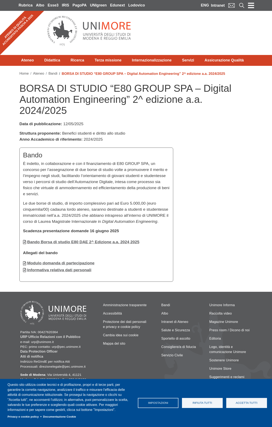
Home (24, 73)
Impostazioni (158, 402)
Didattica (52, 60)
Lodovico (136, 5)
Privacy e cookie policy (23, 416)
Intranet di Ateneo (174, 322)
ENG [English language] (205, 5)
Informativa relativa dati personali (59, 270)
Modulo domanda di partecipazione (60, 263)
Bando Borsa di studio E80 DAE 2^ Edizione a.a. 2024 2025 (83, 242)
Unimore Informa (222, 305)
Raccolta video (220, 313)
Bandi (52, 73)
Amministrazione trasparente (125, 305)
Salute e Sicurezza (175, 330)
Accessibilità (112, 313)
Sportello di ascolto (175, 338)
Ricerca (77, 60)
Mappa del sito (114, 343)
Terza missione (108, 60)
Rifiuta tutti (202, 402)
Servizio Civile (172, 355)
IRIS (65, 5)
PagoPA (79, 5)
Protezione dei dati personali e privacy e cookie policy (124, 324)
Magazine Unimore (223, 322)
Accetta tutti (246, 402)
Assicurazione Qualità (224, 60)
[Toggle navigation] (251, 5)
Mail (231, 5)
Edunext (117, 5)
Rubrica (26, 5)
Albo (40, 5)
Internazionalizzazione (152, 60)
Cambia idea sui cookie (121, 335)
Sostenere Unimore (224, 360)
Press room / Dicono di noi (229, 330)
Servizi (188, 60)
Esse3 (53, 5)
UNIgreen (98, 5)
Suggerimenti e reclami (226, 377)
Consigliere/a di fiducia (178, 347)
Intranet (218, 5)
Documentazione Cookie (59, 416)
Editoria (215, 338)
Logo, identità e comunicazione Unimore (227, 349)
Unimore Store (220, 368)
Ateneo (27, 60)
